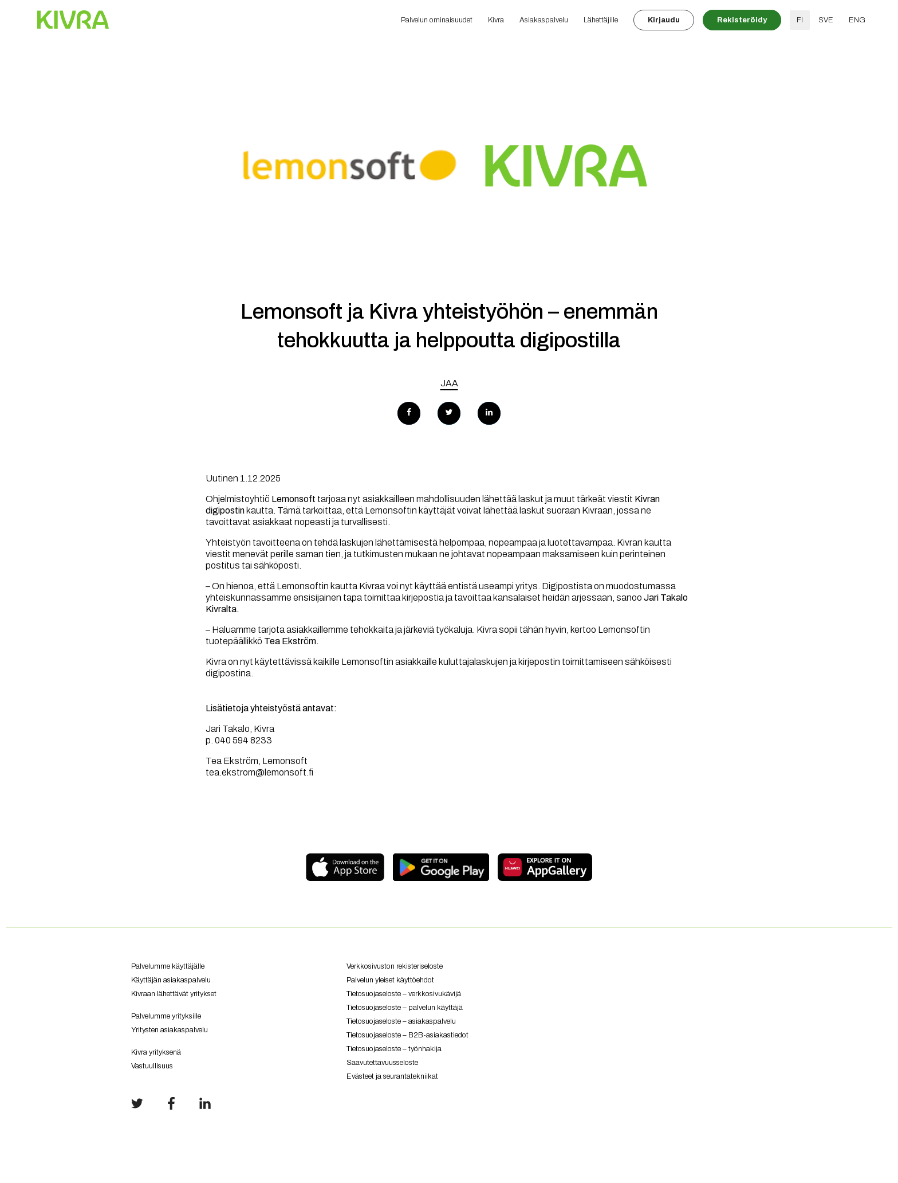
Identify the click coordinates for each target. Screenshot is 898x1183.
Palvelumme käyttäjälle (167, 966)
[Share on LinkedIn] (489, 413)
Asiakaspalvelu (543, 20)
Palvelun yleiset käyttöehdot (390, 980)
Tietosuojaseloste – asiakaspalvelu (401, 1021)
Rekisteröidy (742, 20)
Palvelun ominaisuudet (436, 20)
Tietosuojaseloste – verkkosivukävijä (403, 994)
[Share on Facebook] (408, 413)
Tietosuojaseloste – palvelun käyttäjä (404, 1008)
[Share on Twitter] (449, 413)
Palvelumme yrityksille (166, 1016)
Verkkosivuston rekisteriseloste (394, 966)
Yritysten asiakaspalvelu (230, 1034)
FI (800, 20)
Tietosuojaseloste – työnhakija (394, 1049)
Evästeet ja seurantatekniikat (392, 1076)
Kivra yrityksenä (156, 1052)
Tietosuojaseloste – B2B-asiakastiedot (407, 1035)
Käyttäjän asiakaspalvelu (171, 980)
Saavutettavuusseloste (382, 1063)
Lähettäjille (601, 20)
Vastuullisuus (152, 1066)
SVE (825, 20)
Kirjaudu (664, 20)
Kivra (496, 20)
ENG (857, 20)
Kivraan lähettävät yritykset (230, 998)
